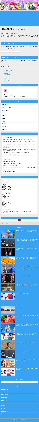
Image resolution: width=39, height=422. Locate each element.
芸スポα (5, 81)
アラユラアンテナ (5, 195)
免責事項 (23, 419)
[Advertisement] (19, 18)
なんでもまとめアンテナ (7, 189)
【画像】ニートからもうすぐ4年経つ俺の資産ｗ (10, 165)
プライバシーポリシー (17, 419)
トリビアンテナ (5, 194)
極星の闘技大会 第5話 (6, 159)
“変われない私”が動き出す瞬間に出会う (9, 137)
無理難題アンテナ (5, 207)
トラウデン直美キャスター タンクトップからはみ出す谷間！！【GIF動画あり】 (16, 152)
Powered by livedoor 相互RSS (9, 171)
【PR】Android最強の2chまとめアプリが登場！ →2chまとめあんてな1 (16, 211)
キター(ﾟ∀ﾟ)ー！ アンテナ (7, 199)
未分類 (5, 78)
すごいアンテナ (5, 190)
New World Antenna (6, 186)
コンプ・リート (5, 183)
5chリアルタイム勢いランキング (8, 193)
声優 (4, 118)
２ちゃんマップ (5, 212)
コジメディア (4, 206)
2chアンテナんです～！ (7, 202)
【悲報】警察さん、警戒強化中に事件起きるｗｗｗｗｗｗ (12, 161)
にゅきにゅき (4, 184)
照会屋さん (4, 204)
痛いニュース (6, 80)
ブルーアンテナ (5, 198)
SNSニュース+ (7, 68)
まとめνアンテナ (5, 180)
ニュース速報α (7, 74)
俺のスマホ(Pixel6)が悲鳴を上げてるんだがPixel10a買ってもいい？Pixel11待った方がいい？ (18, 139)
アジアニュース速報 (8, 70)
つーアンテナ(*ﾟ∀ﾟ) (5, 210)
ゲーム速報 (6, 73)
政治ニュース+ (7, 77)
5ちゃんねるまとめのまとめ (7, 181)
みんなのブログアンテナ (7, 187)
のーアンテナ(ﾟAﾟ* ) (6, 196)
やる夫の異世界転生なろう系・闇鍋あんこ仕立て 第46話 (12, 163)
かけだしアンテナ (5, 201)
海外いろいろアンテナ (6, 203)
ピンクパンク (4, 197)
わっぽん (4, 185)
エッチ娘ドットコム (6, 188)
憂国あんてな (4, 205)
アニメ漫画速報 (7, 71)
